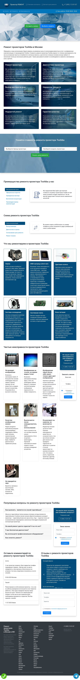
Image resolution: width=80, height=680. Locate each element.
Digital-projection (38, 630)
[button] (43, 574)
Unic (50, 632)
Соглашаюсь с (69, 392)
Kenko (35, 645)
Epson (20, 635)
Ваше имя (68, 377)
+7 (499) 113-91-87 (69, 4)
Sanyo (35, 663)
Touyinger (51, 630)
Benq (20, 628)
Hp (34, 639)
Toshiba (51, 628)
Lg (19, 641)
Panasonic (37, 652)
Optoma (21, 643)
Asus (20, 656)
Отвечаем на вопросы (33, 4)
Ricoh (35, 660)
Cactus (21, 630)
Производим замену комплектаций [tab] (12, 203)
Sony (20, 647)
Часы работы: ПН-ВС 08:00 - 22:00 (66, 11)
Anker (20, 652)
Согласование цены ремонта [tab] (14, 232)
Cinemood (21, 632)
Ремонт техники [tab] (11, 236)
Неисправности (24, 11)
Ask (20, 654)
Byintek (21, 667)
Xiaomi (21, 650)
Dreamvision (37, 632)
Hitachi (36, 637)
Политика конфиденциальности (55, 672)
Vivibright (51, 635)
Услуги (6, 11)
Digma (20, 633)
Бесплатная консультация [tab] (13, 199)
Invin (35, 643)
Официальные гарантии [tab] (13, 192)
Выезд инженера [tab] (11, 226)
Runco (35, 662)
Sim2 (35, 665)
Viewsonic (21, 648)
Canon (20, 669)
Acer (20, 626)
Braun (20, 662)
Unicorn (51, 633)
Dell (35, 628)
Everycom (36, 633)
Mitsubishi (36, 648)
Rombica (21, 645)
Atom (20, 658)
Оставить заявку (32, 26)
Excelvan (36, 635)
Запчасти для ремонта (49, 4)
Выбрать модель (48, 26)
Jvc (20, 639)
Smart (50, 626)
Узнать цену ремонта (40, 155)
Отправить (68, 397)
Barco (20, 660)
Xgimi (50, 639)
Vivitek (50, 637)
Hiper (20, 637)
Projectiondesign (38, 656)
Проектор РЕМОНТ (17, 4)
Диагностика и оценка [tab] (12, 229)
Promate (36, 658)
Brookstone (22, 665)
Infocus (36, 641)
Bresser (21, 663)
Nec (35, 650)
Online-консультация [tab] (12, 223)
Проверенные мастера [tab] (12, 195)
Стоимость (14, 11)
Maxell (35, 647)
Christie (36, 626)
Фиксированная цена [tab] (12, 189)
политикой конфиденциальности (59, 608)
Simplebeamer (38, 667)
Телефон (68, 384)
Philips (35, 654)
